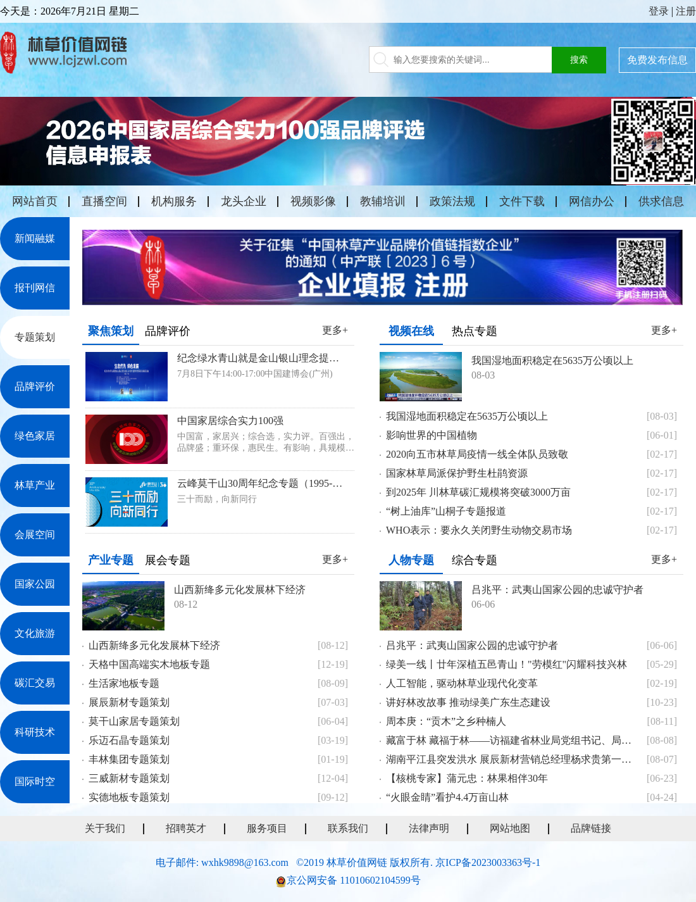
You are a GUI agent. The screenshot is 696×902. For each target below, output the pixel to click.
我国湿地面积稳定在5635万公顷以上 (552, 360)
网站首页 (35, 201)
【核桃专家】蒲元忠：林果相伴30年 (467, 778)
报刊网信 (35, 287)
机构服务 (174, 201)
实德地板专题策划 (129, 797)
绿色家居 (35, 435)
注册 (686, 11)
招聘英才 (186, 828)
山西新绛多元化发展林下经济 (240, 589)
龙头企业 (243, 201)
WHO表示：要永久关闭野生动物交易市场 (479, 530)
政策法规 (452, 201)
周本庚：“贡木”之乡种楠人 (446, 721)
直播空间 (104, 201)
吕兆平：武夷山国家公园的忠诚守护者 (557, 589)
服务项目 (267, 828)
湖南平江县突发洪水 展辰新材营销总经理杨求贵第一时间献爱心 (512, 759)
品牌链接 (591, 828)
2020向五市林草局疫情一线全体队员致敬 (477, 454)
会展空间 (35, 534)
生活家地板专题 (124, 683)
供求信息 (661, 201)
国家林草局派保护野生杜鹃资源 (457, 473)
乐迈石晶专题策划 (129, 740)
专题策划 (35, 337)
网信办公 (591, 201)
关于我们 (105, 828)
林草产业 (35, 485)
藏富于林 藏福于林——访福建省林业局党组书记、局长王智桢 (512, 740)
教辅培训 (383, 201)
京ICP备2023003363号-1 (487, 862)
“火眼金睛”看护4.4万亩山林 (447, 797)
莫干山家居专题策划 (134, 721)
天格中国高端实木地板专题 (149, 664)
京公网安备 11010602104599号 (353, 880)
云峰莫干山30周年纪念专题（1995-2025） (261, 483)
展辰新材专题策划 (129, 702)
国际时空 (35, 781)
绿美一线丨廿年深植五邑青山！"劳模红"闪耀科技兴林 (506, 664)
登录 (659, 11)
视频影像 (313, 201)
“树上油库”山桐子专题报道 (446, 511)
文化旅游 (35, 633)
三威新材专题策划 (129, 778)
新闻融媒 (35, 238)
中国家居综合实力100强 (230, 420)
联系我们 (348, 828)
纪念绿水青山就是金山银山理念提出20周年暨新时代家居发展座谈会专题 (261, 358)
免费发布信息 (657, 59)
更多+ (335, 330)
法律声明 (429, 828)
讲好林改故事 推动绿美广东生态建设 (468, 702)
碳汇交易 (35, 682)
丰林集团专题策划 (129, 759)
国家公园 (35, 584)
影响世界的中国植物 (431, 435)
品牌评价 (35, 386)
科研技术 (35, 732)
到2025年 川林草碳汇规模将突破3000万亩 (478, 492)
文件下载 (522, 201)
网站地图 (510, 828)
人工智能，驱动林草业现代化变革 (462, 683)
